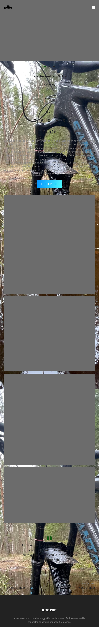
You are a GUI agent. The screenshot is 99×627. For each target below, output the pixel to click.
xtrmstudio (49, 102)
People (49, 89)
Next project (86, 587)
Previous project (14, 587)
